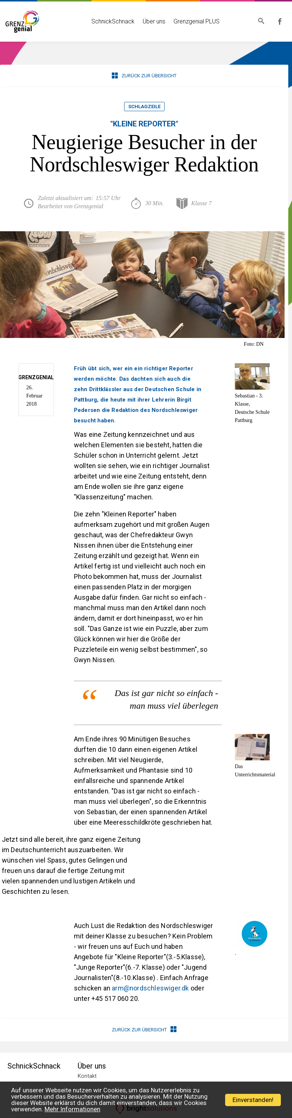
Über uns (152, 21)
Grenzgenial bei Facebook (281, 21)
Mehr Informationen (72, 1109)
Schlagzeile (144, 106)
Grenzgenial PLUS (195, 21)
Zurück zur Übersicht (144, 75)
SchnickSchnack (111, 21)
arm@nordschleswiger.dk (150, 988)
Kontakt (87, 1076)
